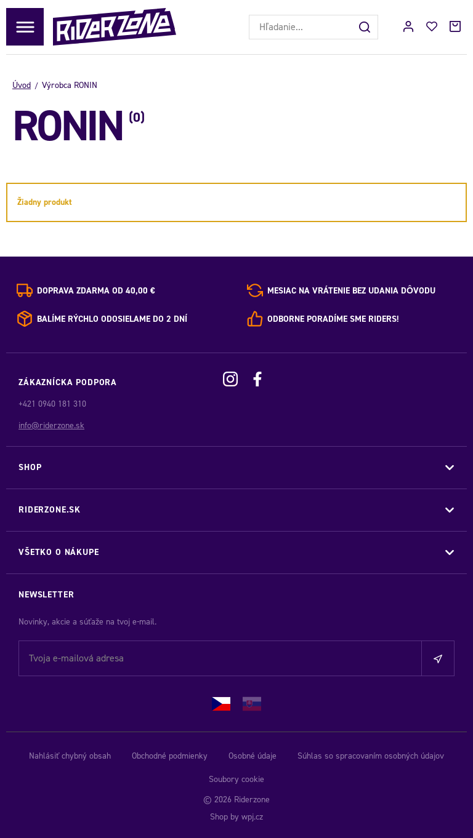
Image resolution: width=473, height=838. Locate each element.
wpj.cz (252, 817)
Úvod (21, 85)
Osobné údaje (252, 756)
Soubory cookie (236, 779)
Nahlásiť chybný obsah (70, 756)
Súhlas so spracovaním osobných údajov (370, 756)
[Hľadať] (366, 27)
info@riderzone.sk (51, 425)
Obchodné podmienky (170, 756)
